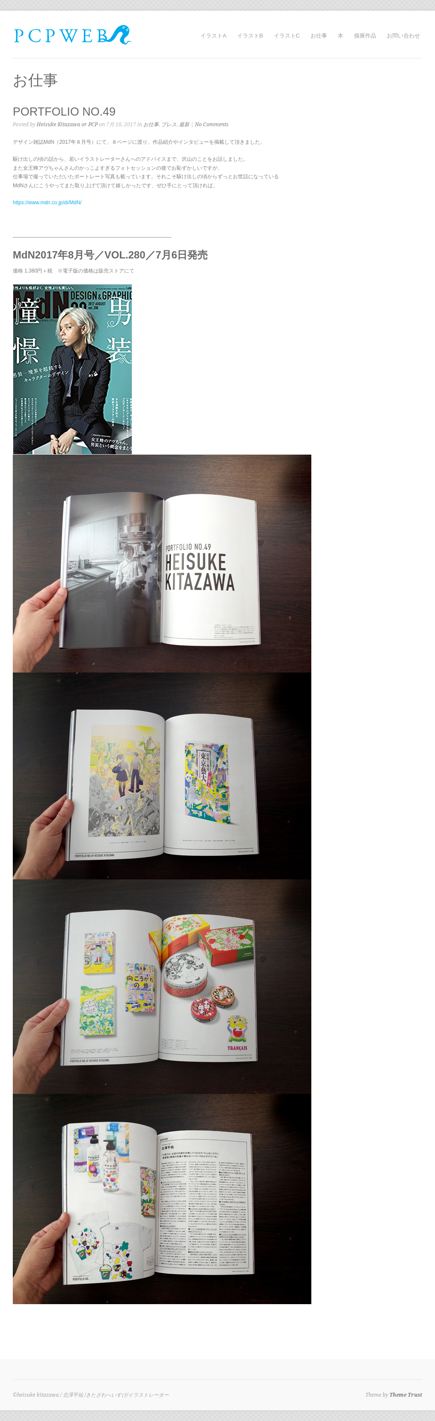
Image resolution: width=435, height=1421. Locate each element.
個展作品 (365, 35)
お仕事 (318, 35)
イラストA (213, 35)
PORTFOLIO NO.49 (64, 111)
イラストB (250, 35)
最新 (184, 125)
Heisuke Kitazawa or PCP (67, 125)
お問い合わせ (403, 35)
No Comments (212, 125)
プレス (169, 125)
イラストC (287, 35)
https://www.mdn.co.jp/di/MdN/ (47, 203)
